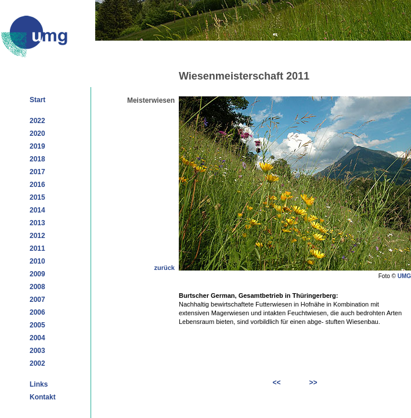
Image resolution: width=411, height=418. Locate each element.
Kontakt (43, 397)
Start (37, 100)
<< (277, 383)
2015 (37, 197)
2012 (37, 236)
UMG (404, 276)
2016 (37, 185)
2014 (37, 210)
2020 (37, 133)
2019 (37, 146)
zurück (164, 267)
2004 (37, 338)
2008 (37, 287)
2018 (37, 159)
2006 (37, 312)
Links (39, 384)
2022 (37, 121)
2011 (37, 248)
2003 (37, 351)
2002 (37, 363)
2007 (37, 300)
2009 (37, 274)
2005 (37, 325)
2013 (37, 223)
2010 (37, 261)
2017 (37, 172)
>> (313, 383)
